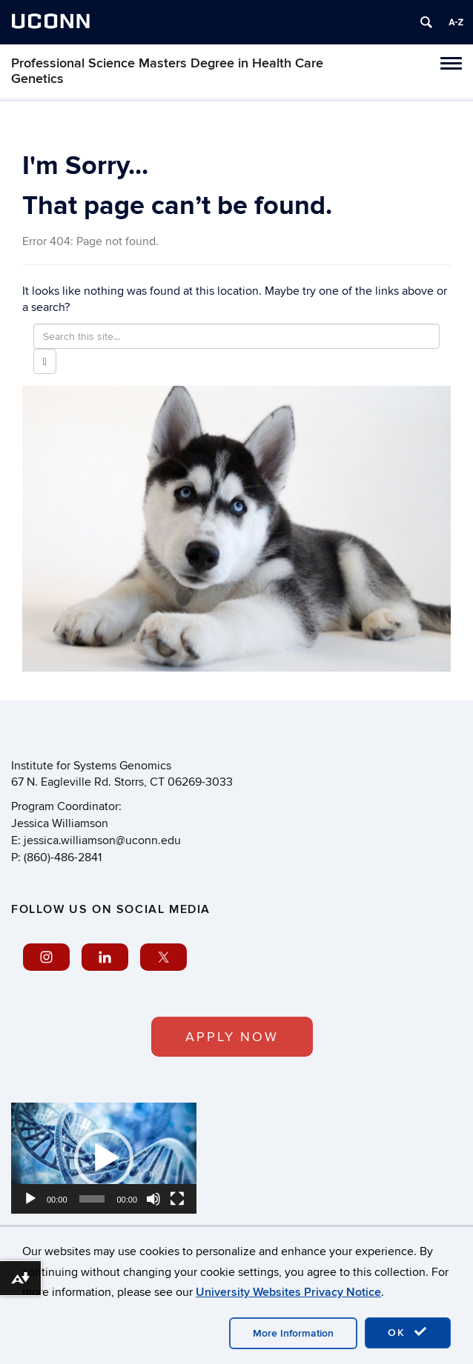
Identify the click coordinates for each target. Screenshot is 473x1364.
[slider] (92, 1199)
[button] (103, 1158)
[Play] (30, 1198)
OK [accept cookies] (408, 1332)
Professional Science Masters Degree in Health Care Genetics (167, 71)
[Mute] (153, 1198)
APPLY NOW (232, 1037)
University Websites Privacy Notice (288, 1292)
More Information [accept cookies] (293, 1333)
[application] (103, 1158)
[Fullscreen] (177, 1198)
